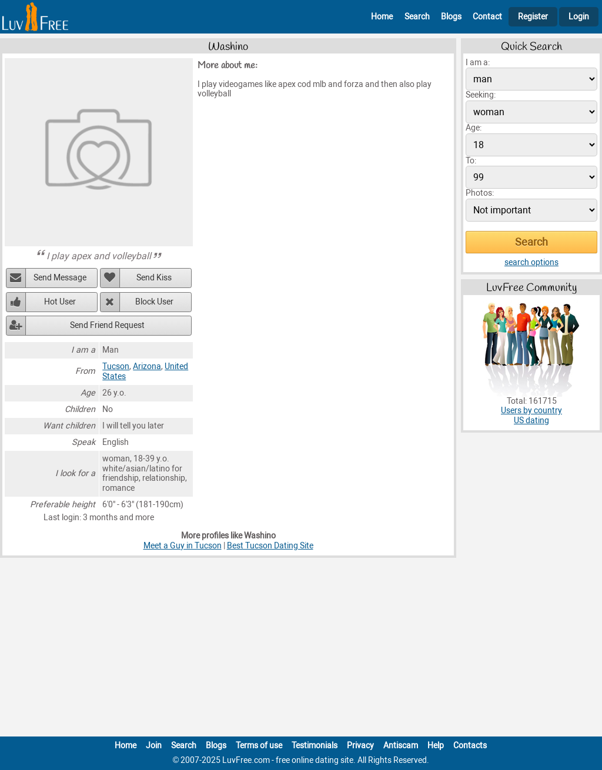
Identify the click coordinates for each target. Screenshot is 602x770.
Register (533, 17)
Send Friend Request (107, 325)
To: (471, 161)
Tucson (115, 366)
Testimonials (314, 746)
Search (417, 17)
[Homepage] (35, 17)
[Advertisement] (301, 649)
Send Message (60, 278)
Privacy (360, 746)
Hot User (60, 302)
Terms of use (259, 746)
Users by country (531, 411)
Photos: (480, 193)
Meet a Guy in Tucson (182, 546)
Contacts (470, 746)
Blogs (451, 17)
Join (154, 746)
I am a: (478, 63)
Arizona (147, 366)
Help (435, 746)
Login (578, 17)
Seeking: (481, 95)
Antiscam (400, 746)
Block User (154, 302)
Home (382, 17)
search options (531, 262)
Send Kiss (154, 278)
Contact (487, 17)
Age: (473, 128)
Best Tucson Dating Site (270, 546)
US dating (531, 421)
